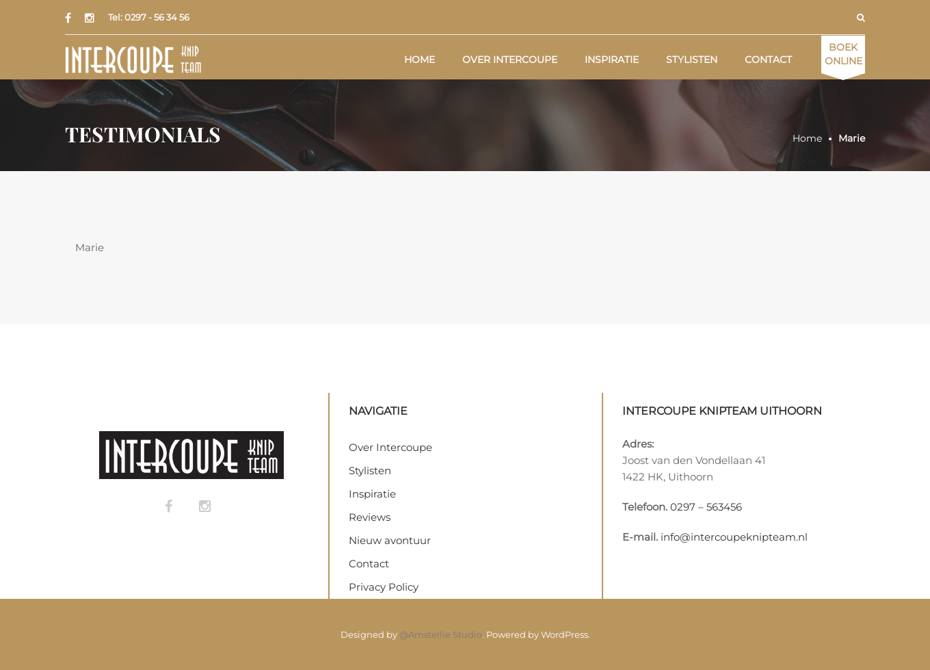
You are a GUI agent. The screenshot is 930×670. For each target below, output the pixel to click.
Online (843, 54)
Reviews (369, 517)
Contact (768, 59)
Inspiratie (612, 59)
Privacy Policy (383, 586)
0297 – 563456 (706, 506)
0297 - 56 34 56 (156, 17)
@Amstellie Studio (440, 634)
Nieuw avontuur (390, 540)
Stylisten (691, 59)
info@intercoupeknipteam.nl (734, 536)
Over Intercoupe (509, 59)
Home (419, 59)
